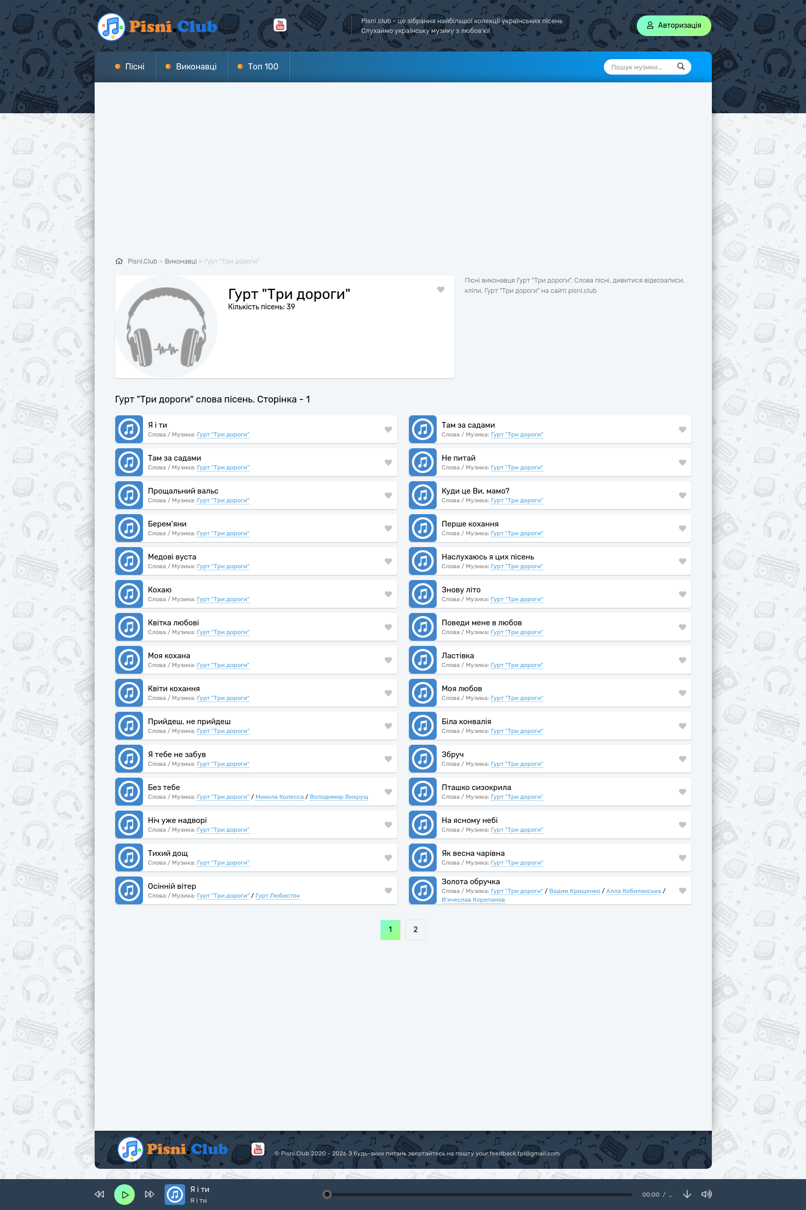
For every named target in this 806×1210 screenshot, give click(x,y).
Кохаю (160, 589)
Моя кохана (169, 655)
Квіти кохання (174, 688)
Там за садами (468, 425)
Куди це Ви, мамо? (476, 491)
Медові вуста (172, 557)
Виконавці (196, 67)
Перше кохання (470, 524)
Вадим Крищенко (574, 891)
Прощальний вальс (183, 491)
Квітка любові (173, 622)
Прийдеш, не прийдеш (189, 721)
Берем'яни (167, 524)
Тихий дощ (168, 853)
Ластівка (458, 655)
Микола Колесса (280, 796)
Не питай (459, 458)
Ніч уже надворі (177, 820)
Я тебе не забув (177, 754)
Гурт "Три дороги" (223, 434)
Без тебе (164, 787)
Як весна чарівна (473, 853)
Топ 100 (263, 67)
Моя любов (462, 688)
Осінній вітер (172, 886)
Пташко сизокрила (476, 787)
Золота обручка (471, 881)
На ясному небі (470, 820)
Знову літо (461, 589)
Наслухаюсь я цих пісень (488, 557)
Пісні (135, 67)
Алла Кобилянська (633, 891)
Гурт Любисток (278, 895)
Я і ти (158, 425)
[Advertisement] (403, 175)
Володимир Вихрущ (339, 796)
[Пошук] (681, 67)
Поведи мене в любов (482, 622)
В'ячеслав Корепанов (473, 899)
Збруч (453, 754)
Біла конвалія (466, 721)
